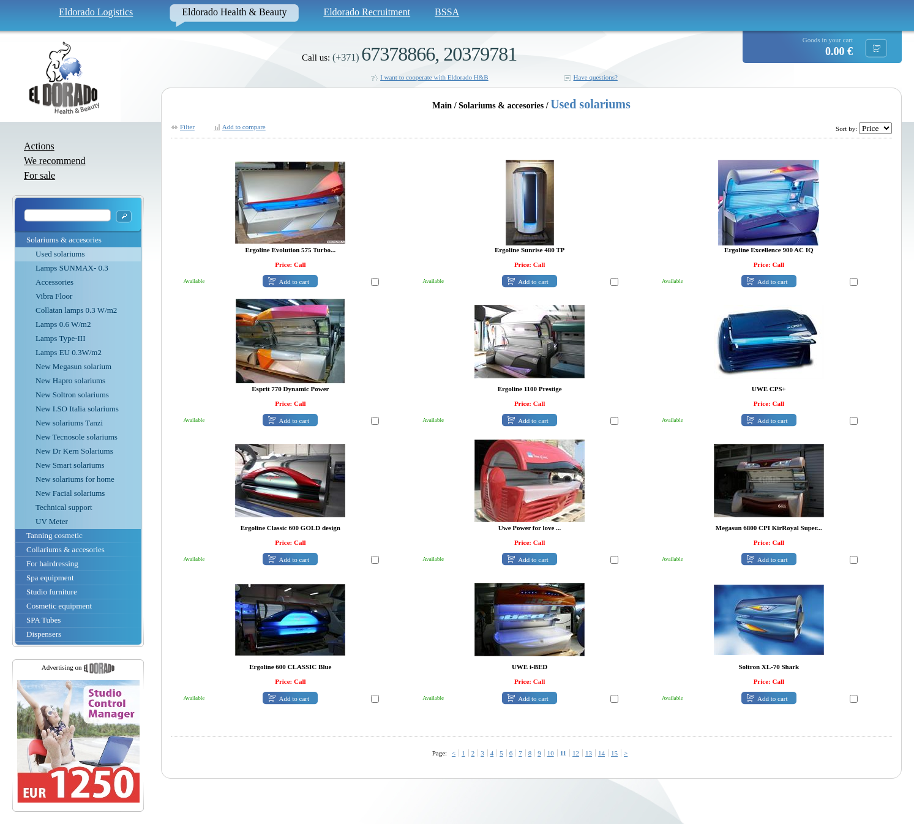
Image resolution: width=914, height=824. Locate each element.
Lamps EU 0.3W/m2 (69, 352)
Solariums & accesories (64, 239)
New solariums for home (75, 479)
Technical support (64, 507)
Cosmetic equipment (59, 605)
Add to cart (294, 281)
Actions (39, 146)
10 (550, 753)
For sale (39, 175)
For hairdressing (52, 563)
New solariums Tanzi (69, 422)
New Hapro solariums (70, 380)
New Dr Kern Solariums (74, 450)
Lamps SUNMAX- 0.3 (72, 267)
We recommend (54, 160)
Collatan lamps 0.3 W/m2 (76, 310)
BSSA (447, 12)
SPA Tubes (43, 619)
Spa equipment (50, 577)
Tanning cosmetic (54, 535)
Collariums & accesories (65, 549)
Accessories (54, 282)
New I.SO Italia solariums (77, 408)
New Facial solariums (70, 493)
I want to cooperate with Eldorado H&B (434, 77)
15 (614, 753)
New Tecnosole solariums (77, 436)
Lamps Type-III (61, 338)
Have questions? (595, 77)
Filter (187, 126)
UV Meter (52, 521)
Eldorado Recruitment (366, 12)
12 (575, 753)
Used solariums (60, 253)
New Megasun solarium (73, 366)
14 (601, 753)
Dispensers (43, 634)
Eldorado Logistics (96, 12)
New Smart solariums (70, 465)
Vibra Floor (54, 296)
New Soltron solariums (72, 394)
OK (124, 216)
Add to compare (244, 126)
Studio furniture (51, 591)
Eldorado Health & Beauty (234, 12)
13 (588, 753)
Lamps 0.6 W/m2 (63, 324)
